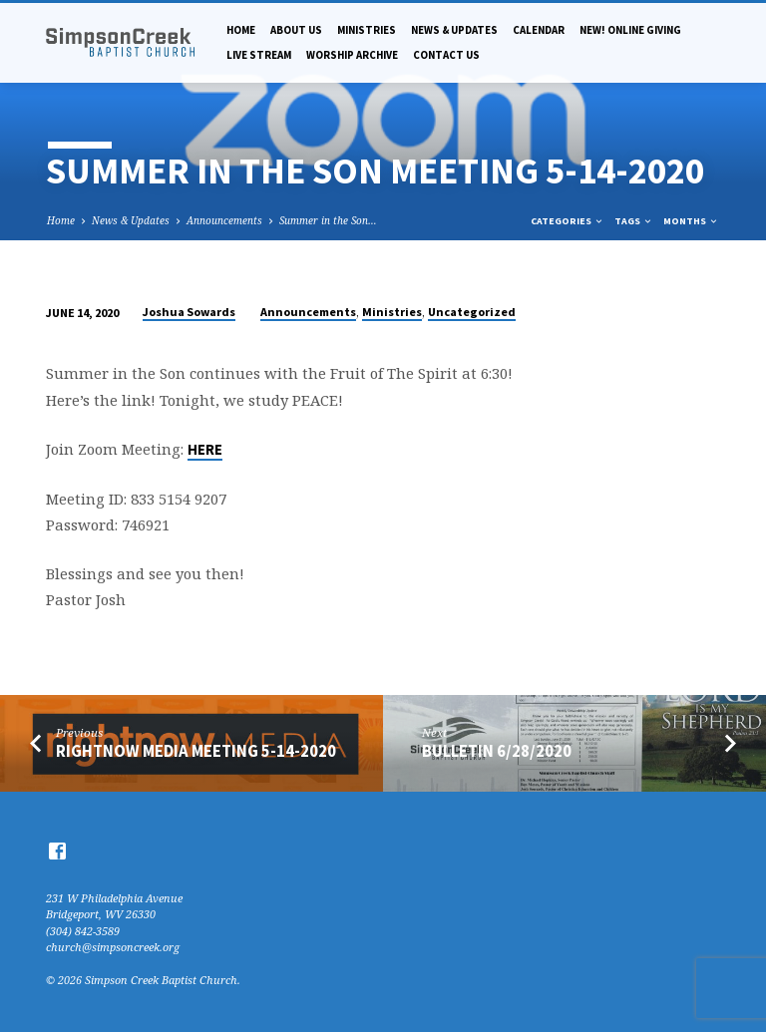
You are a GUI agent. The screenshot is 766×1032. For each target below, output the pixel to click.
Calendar (539, 30)
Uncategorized (472, 311)
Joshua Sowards (189, 311)
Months (691, 220)
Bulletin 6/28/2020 (497, 751)
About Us (296, 30)
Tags (633, 220)
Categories (567, 220)
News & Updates (454, 30)
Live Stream (258, 55)
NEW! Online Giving (630, 30)
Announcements (224, 220)
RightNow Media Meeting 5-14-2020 (196, 751)
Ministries (366, 30)
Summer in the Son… (328, 220)
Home (240, 30)
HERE (205, 450)
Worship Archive (352, 55)
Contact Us (446, 55)
